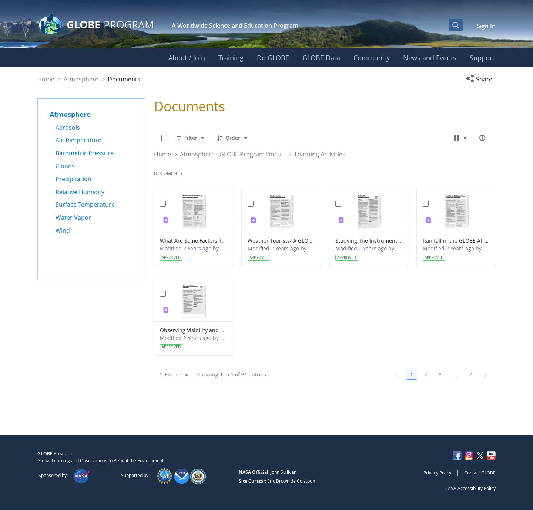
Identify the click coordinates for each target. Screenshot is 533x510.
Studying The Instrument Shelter (368, 240)
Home (45, 79)
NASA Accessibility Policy (470, 488)
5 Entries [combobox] (176, 375)
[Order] (232, 138)
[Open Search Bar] (456, 25)
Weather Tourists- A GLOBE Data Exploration (281, 240)
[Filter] (190, 138)
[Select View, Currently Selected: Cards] (460, 138)
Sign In (486, 26)
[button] (481, 79)
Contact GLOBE (480, 473)
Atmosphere (81, 79)
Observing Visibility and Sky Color (193, 330)
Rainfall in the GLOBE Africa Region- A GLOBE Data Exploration (456, 240)
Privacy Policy (437, 473)
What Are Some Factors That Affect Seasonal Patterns (193, 240)
